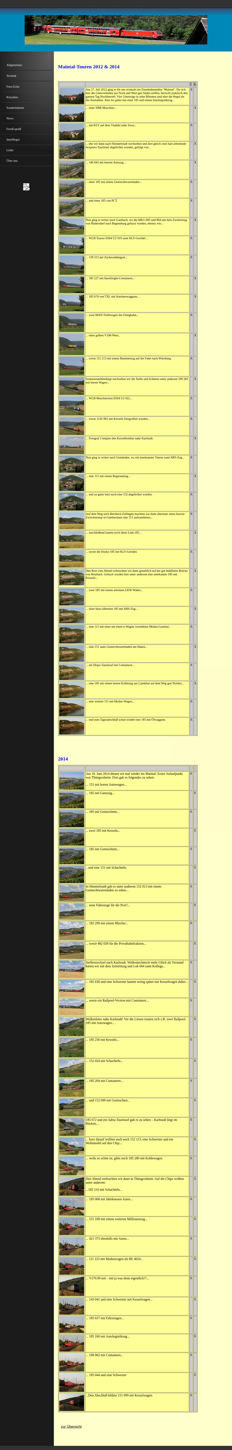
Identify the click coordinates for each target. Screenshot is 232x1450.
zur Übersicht (71, 1427)
